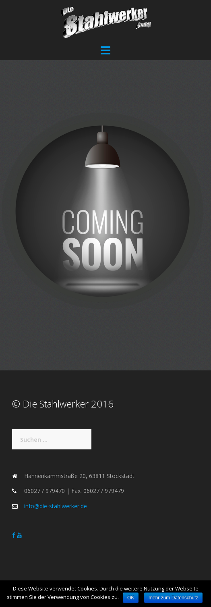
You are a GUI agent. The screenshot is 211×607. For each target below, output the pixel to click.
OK (130, 598)
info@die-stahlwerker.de (55, 506)
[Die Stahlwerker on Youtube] (19, 535)
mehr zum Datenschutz (173, 598)
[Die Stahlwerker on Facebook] (14, 535)
